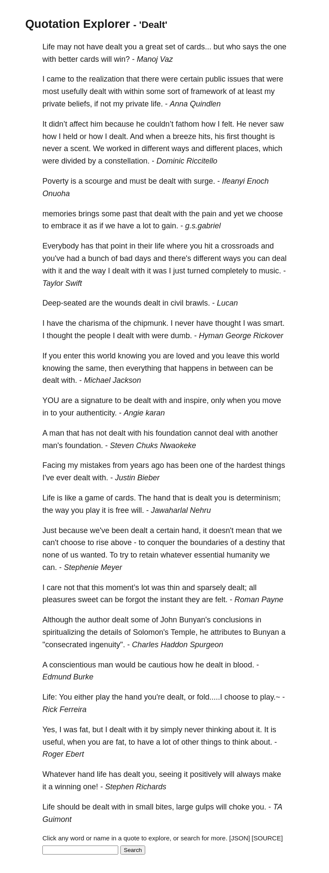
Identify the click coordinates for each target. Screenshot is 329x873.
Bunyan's (195, 619)
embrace (66, 225)
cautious (162, 665)
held (70, 136)
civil (176, 303)
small (144, 807)
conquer (161, 542)
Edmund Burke (67, 677)
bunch (98, 258)
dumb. (181, 335)
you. (258, 807)
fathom (187, 124)
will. (137, 510)
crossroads (240, 246)
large (184, 807)
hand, (191, 530)
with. (69, 380)
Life (48, 46)
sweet (88, 599)
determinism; (258, 498)
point (119, 246)
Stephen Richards (135, 786)
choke (239, 807)
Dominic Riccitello (186, 161)
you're (154, 697)
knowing (132, 356)
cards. (125, 498)
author (99, 619)
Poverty (55, 181)
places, (248, 148)
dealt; (237, 587)
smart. (273, 323)
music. (270, 271)
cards (89, 59)
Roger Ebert (63, 754)
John (168, 619)
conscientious (72, 665)
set (170, 46)
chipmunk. (150, 323)
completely (229, 271)
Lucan (227, 303)
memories (59, 213)
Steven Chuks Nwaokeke (153, 445)
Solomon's (150, 632)
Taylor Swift (62, 283)
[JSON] (239, 838)
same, (96, 368)
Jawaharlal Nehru (181, 510)
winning (68, 786)
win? (122, 59)
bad (126, 258)
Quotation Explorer (77, 24)
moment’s (122, 587)
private (54, 104)
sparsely (211, 587)
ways (180, 148)
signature (97, 400)
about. (261, 742)
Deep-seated (64, 303)
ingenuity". (107, 644)
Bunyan (266, 632)
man (56, 433)
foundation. (84, 445)
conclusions (233, 619)
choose (270, 213)
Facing (54, 465)
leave (235, 356)
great (154, 46)
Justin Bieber (137, 477)
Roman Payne (258, 599)
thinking (219, 729)
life (159, 246)
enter (72, 356)
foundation (173, 433)
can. (49, 567)
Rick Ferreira (64, 709)
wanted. (94, 555)
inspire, (196, 400)
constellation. (127, 161)
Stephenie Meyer (93, 567)
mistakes (95, 465)
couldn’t (160, 124)
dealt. (118, 136)
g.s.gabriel (203, 225)
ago (157, 465)
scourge (98, 181)
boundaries (209, 542)
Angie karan (144, 413)
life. (157, 104)
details (111, 632)
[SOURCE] (267, 838)
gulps (204, 807)
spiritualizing (63, 632)
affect (78, 124)
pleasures (59, 599)
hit (208, 246)
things (274, 465)
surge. (204, 181)
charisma (94, 323)
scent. (80, 148)
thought (254, 136)
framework (209, 91)
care (54, 587)
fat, (84, 729)
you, (149, 774)
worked (119, 148)
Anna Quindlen (195, 104)
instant (171, 599)
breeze (184, 136)
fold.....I (209, 697)
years (139, 465)
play (93, 510)
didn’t (58, 124)
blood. (243, 665)
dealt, (176, 697)
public (215, 79)
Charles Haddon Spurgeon (177, 644)
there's (179, 258)
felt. (228, 124)
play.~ (270, 697)
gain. (170, 225)
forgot (135, 599)
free (122, 510)
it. (259, 729)
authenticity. (96, 413)
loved (185, 356)
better (68, 59)
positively (205, 774)
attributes (226, 632)
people (99, 335)
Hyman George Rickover (241, 335)
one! (90, 786)
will (106, 59)
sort (173, 91)
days (143, 258)
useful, (53, 742)
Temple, (183, 632)
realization (106, 79)
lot (147, 225)
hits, (205, 136)
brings (88, 213)
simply (171, 729)
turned (198, 271)
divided (73, 161)
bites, (165, 807)
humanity (242, 555)
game (94, 498)
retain (149, 555)
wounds (128, 303)
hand (161, 498)
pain (209, 213)
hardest (249, 465)
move (271, 400)
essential (209, 555)
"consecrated (64, 644)
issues (238, 79)
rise (102, 542)
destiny (257, 542)
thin (173, 587)
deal (279, 258)
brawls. (197, 303)
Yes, (49, 729)
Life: (49, 697)
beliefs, (80, 104)
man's (52, 445)
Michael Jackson (112, 380)
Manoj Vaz (155, 59)
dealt (113, 46)
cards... (198, 46)
